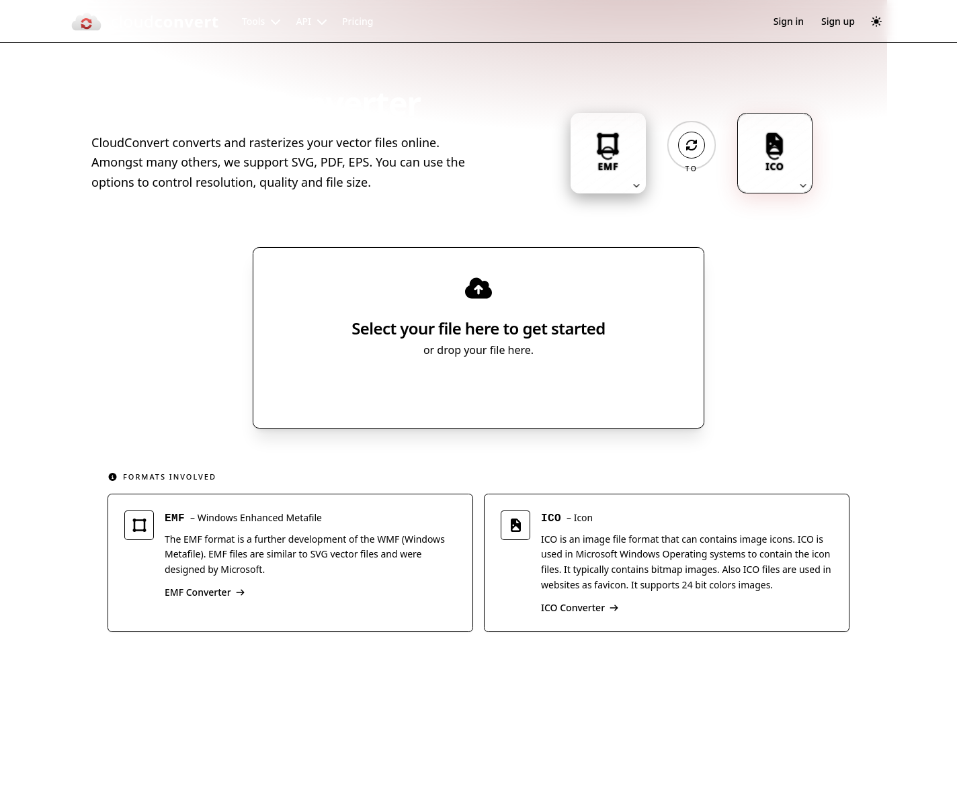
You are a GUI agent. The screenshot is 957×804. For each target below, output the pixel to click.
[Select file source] (522, 387)
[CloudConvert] (144, 21)
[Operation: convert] (691, 145)
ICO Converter (580, 607)
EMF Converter (205, 592)
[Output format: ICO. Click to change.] (775, 153)
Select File (465, 387)
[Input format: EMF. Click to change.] (608, 153)
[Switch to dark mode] (876, 21)
